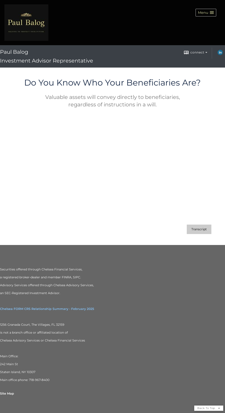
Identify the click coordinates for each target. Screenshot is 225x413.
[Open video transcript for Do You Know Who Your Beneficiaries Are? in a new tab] (199, 229)
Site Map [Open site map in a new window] (7, 393)
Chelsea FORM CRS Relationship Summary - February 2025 (47, 309)
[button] (206, 12)
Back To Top (208, 408)
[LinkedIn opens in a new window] (220, 54)
